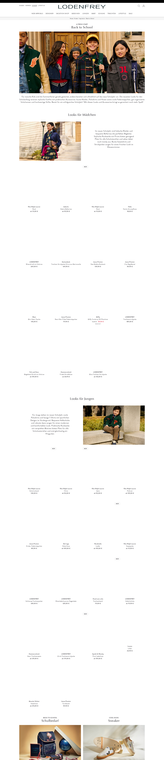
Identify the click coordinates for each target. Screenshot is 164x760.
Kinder (34, 5)
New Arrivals (37, 14)
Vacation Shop (62, 14)
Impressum (22, 755)
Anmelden (54, 745)
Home (71, 18)
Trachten (112, 14)
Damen (21, 5)
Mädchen (76, 14)
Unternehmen (87, 757)
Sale (130, 14)
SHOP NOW (50, 730)
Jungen (85, 14)
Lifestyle (41, 5)
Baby (94, 14)
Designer (49, 14)
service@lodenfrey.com (122, 757)
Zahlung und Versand (57, 755)
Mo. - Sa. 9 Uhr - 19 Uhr (122, 755)
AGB (20, 757)
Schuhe (101, 14)
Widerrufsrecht (55, 757)
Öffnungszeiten (87, 755)
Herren (28, 5)
